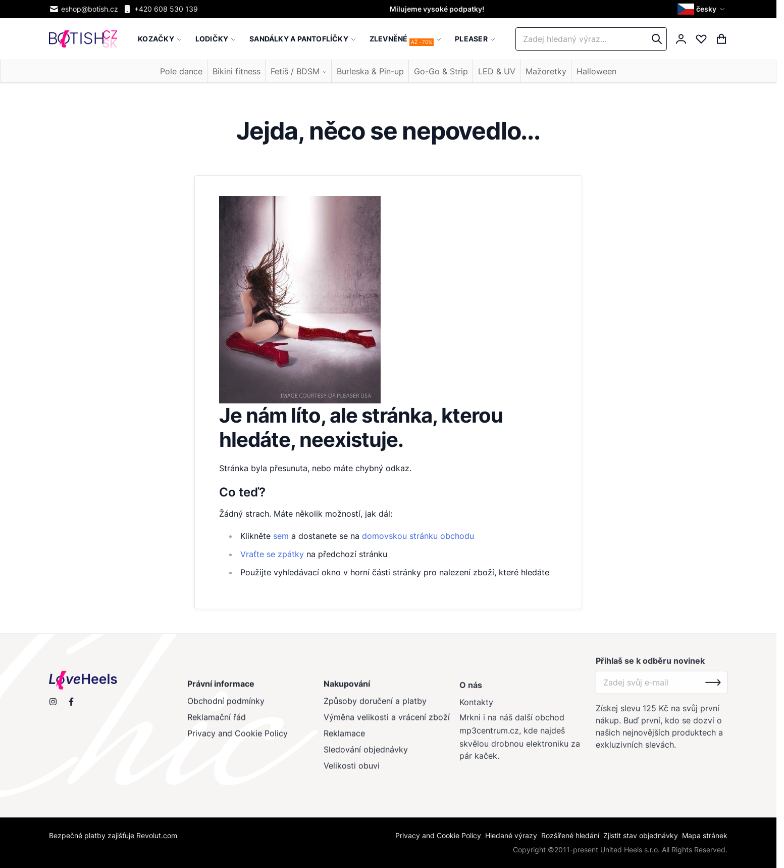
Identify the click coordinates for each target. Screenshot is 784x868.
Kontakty (476, 710)
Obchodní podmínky (226, 706)
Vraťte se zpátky (272, 554)
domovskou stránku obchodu (418, 536)
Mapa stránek (704, 835)
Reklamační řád (216, 722)
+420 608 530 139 (160, 9)
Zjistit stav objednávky (640, 835)
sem (281, 536)
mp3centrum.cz (489, 738)
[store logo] (83, 39)
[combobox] (591, 39)
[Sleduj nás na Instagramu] (53, 706)
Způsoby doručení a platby (374, 706)
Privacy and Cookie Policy (237, 739)
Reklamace (343, 739)
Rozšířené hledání (570, 835)
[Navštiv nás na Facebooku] (71, 706)
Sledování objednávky (365, 755)
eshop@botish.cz (83, 9)
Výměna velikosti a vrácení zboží (386, 722)
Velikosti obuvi (351, 771)
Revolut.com (156, 835)
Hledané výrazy (511, 835)
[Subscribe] (713, 690)
